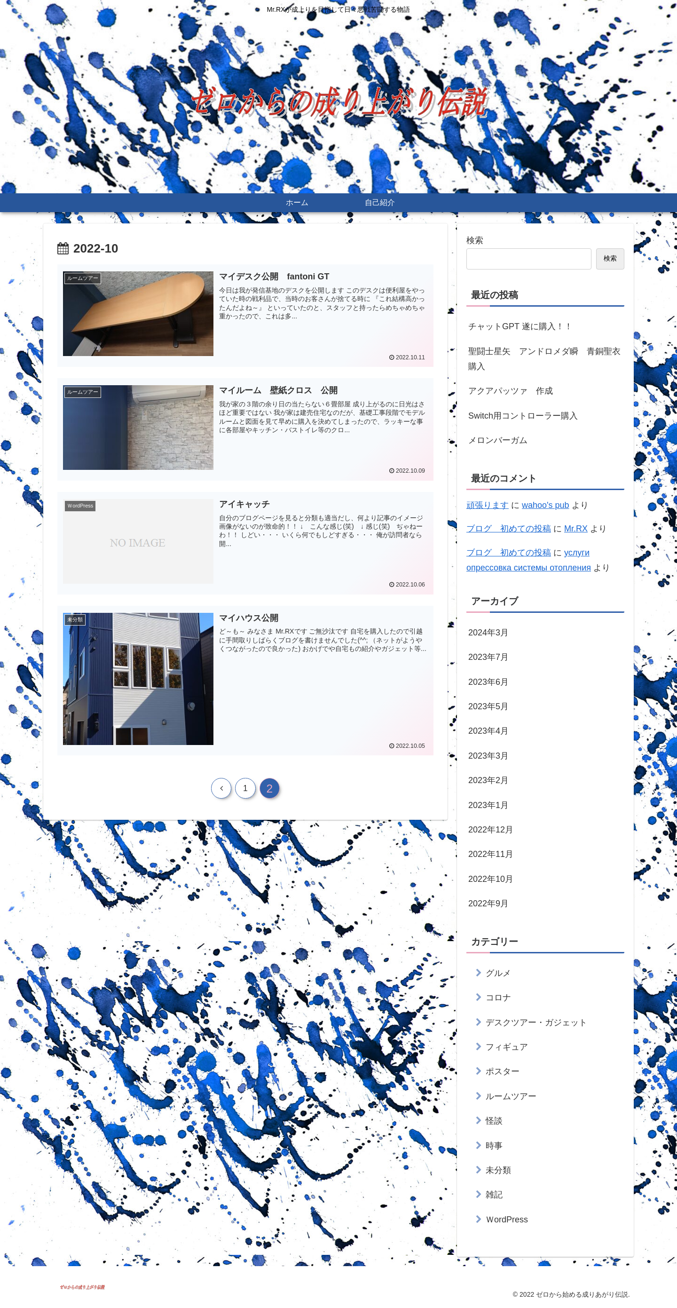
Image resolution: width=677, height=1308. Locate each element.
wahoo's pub (545, 505)
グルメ (498, 973)
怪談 (494, 1121)
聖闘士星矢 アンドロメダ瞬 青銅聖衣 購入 (546, 359)
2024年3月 (488, 632)
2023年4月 (488, 731)
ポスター (503, 1071)
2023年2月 (488, 780)
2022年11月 (490, 854)
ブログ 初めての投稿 (508, 528)
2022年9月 (488, 903)
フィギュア (507, 1047)
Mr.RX (576, 528)
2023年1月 (488, 805)
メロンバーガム (497, 440)
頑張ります (487, 505)
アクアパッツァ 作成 (510, 391)
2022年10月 (490, 879)
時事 (494, 1145)
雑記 (494, 1194)
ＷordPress (507, 1219)
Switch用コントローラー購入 (523, 415)
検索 (474, 240)
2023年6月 (488, 682)
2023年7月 (488, 657)
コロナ (498, 997)
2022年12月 (490, 829)
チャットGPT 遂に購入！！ (520, 326)
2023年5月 (488, 706)
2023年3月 (488, 756)
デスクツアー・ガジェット (536, 1022)
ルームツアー (511, 1096)
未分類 (498, 1170)
